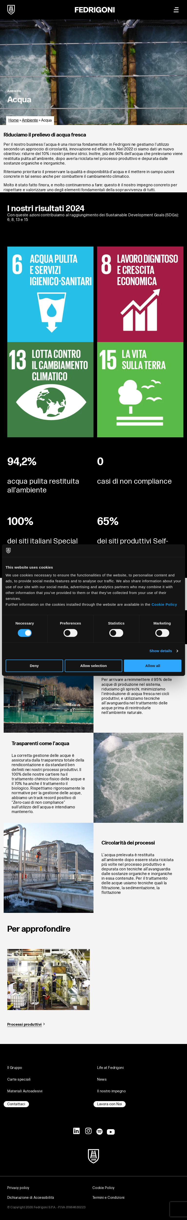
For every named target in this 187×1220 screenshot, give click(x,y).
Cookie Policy (164, 604)
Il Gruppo (14, 1068)
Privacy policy (18, 1188)
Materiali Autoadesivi (25, 1091)
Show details (161, 651)
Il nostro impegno (111, 1091)
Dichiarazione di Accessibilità (30, 1198)
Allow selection (93, 666)
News (102, 1079)
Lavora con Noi (109, 1104)
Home (14, 120)
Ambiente (30, 120)
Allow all (152, 666)
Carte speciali (19, 1079)
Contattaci (16, 1104)
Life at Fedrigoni (110, 1068)
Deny (34, 666)
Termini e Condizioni (108, 1198)
